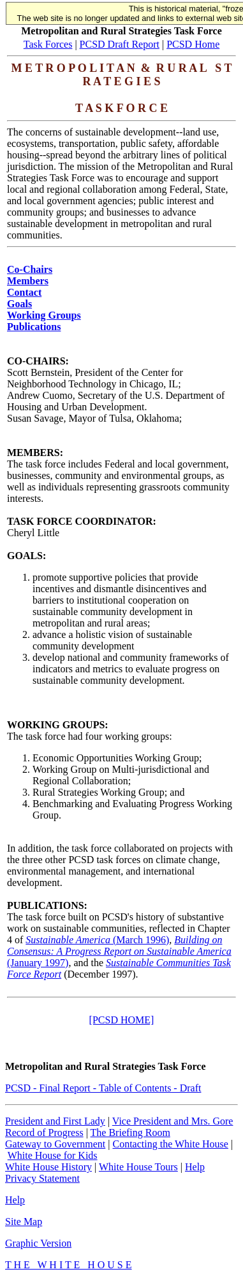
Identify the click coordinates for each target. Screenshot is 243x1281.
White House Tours (138, 1166)
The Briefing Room (130, 1132)
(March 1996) (97, 939)
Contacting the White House (170, 1144)
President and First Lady (55, 1121)
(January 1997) (119, 951)
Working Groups (44, 315)
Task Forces (48, 44)
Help (195, 1166)
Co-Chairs (29, 269)
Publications (34, 326)
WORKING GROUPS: (57, 724)
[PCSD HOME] (121, 1019)
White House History (48, 1166)
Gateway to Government (55, 1144)
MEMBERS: (35, 452)
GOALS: (26, 555)
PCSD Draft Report (119, 44)
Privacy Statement (42, 1178)
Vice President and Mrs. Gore (172, 1121)
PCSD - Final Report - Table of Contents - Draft (103, 1088)
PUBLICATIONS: (47, 905)
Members (27, 280)
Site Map (23, 1221)
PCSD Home (192, 44)
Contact (24, 292)
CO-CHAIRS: (38, 361)
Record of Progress (44, 1132)
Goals (19, 303)
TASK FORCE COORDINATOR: (81, 521)
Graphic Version (38, 1243)
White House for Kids (53, 1155)
